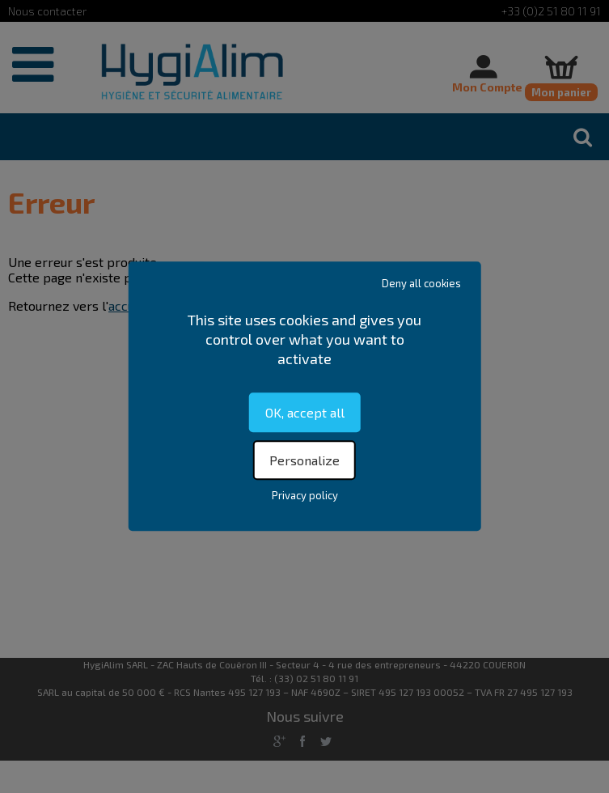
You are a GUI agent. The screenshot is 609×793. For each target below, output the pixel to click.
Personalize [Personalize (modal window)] (304, 461)
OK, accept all (305, 412)
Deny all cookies (421, 283)
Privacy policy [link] (305, 496)
